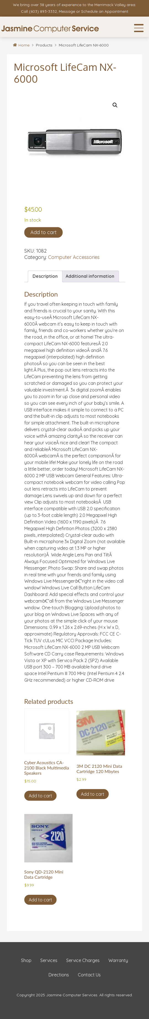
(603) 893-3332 (43, 11)
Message (67, 11)
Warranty (118, 960)
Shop (26, 960)
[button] (115, 105)
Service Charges (83, 960)
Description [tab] (45, 276)
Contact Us (89, 974)
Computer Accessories (74, 257)
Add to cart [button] (40, 795)
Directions (59, 974)
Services (48, 960)
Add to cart (43, 232)
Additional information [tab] (90, 276)
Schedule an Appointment (104, 11)
